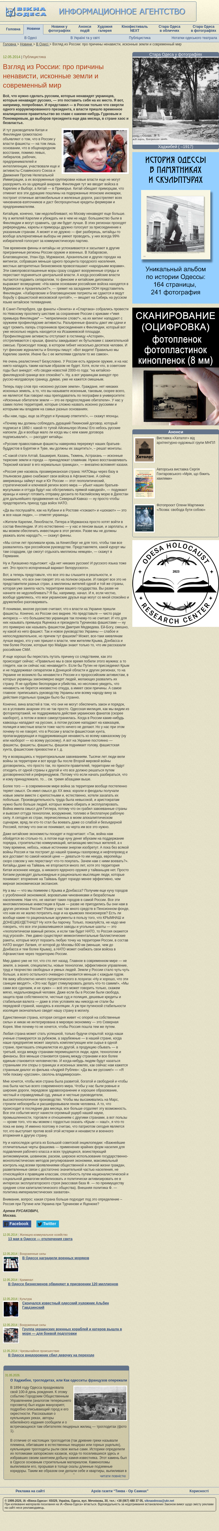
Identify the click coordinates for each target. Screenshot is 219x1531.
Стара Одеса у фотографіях (175, 54)
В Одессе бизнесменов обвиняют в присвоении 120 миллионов (63, 1284)
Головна (13, 29)
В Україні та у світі (85, 38)
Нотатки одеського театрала (194, 38)
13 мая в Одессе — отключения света (40, 1239)
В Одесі (30, 38)
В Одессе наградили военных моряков (55, 1258)
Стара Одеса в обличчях (169, 29)
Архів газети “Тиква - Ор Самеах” (120, 1491)
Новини (33, 29)
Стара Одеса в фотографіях (203, 29)
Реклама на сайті (30, 1491)
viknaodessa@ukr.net (159, 1500)
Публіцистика (140, 38)
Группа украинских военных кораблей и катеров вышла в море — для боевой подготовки (72, 1331)
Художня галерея (104, 29)
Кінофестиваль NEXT (135, 29)
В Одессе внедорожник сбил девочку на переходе (51, 1355)
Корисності (199, 1491)
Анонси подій (84, 29)
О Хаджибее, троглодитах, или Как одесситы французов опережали (68, 1380)
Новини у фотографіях (59, 29)
